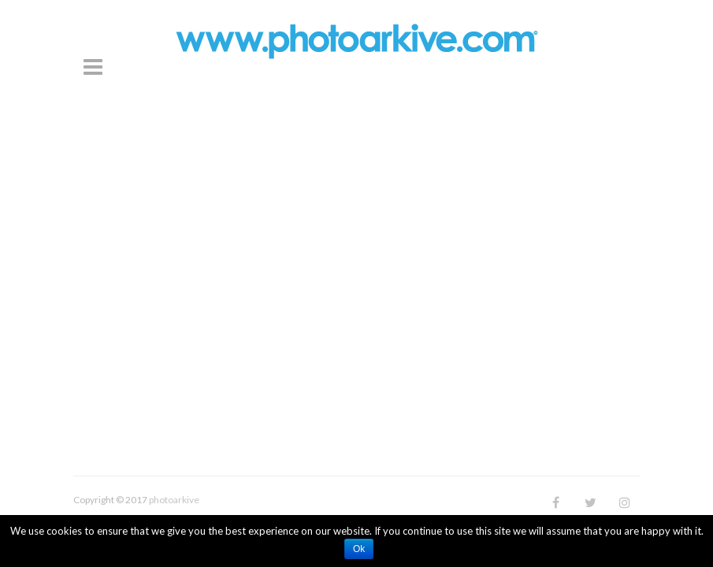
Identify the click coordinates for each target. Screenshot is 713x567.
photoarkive (174, 500)
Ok (359, 548)
